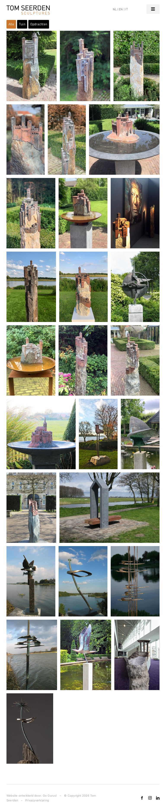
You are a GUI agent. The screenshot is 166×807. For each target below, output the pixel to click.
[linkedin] (158, 798)
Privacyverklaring (37, 800)
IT (126, 9)
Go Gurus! (50, 795)
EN (121, 9)
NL (115, 9)
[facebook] (142, 798)
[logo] (28, 7)
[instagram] (150, 798)
